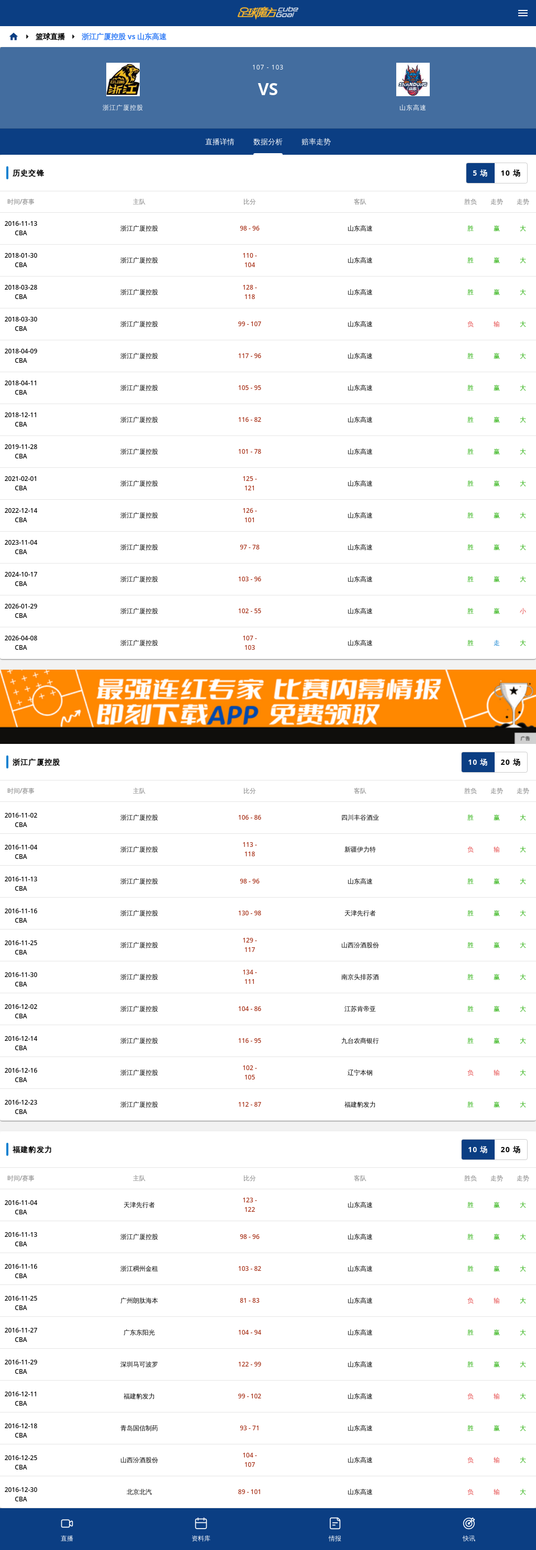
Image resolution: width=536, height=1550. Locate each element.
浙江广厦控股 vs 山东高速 (124, 36)
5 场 (480, 173)
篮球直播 (50, 36)
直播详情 (219, 141)
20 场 (511, 762)
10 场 (511, 173)
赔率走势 (316, 141)
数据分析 (268, 145)
